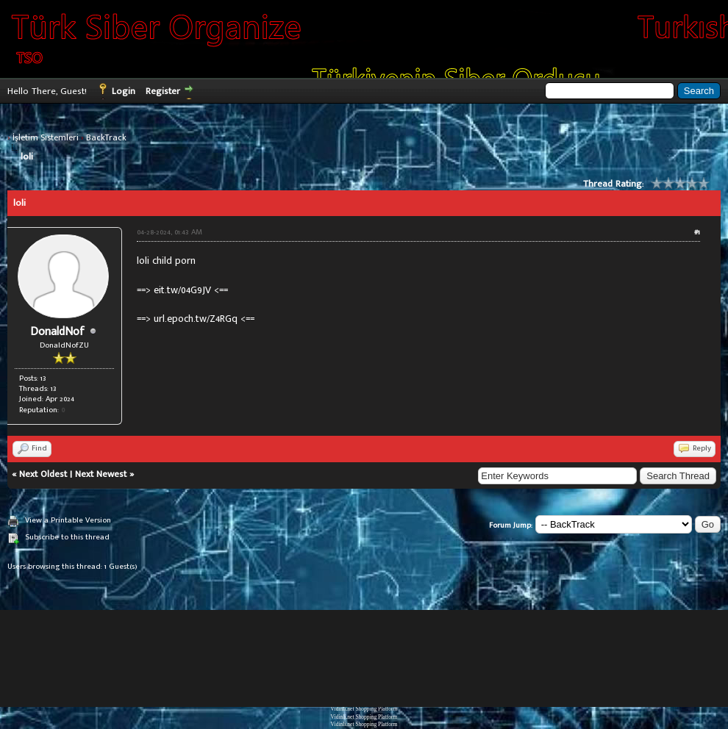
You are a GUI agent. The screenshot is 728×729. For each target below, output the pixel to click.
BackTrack (106, 137)
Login (123, 91)
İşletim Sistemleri (46, 137)
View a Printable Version (68, 520)
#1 (697, 232)
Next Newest (100, 474)
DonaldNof (57, 332)
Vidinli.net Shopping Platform (364, 708)
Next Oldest (43, 474)
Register (163, 91)
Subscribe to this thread (67, 537)
